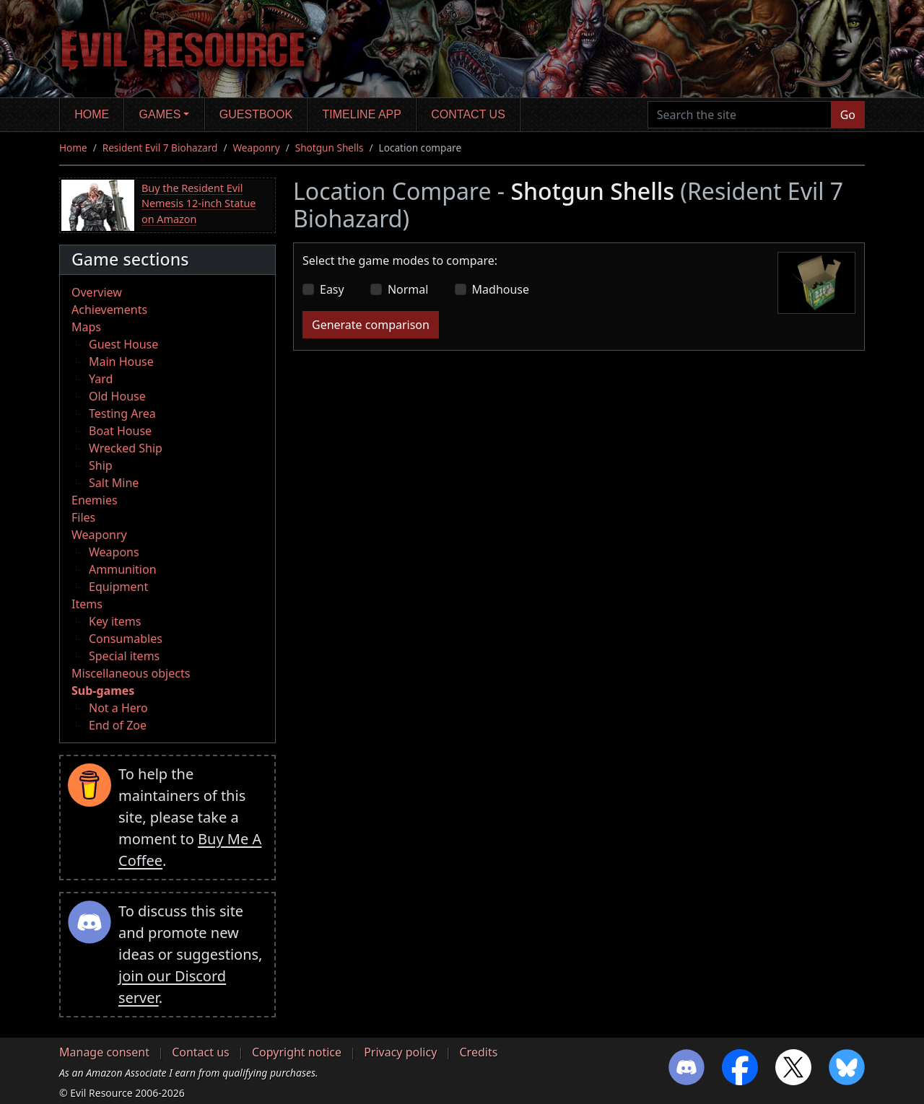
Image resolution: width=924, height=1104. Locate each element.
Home (91, 114)
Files (83, 517)
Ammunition (123, 569)
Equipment (118, 587)
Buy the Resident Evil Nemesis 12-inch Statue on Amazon (198, 203)
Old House (117, 396)
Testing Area (122, 413)
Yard (101, 379)
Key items (115, 621)
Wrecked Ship (125, 448)
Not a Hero (118, 708)
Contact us (468, 114)
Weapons (114, 552)
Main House (121, 361)
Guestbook (255, 114)
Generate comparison (371, 325)
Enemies (94, 500)
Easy (332, 289)
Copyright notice (296, 1052)
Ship (101, 465)
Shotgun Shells (329, 147)
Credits (478, 1052)
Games (160, 114)
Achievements (109, 309)
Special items (124, 656)
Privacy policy (400, 1052)
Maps (86, 327)
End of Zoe (118, 725)
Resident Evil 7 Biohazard (160, 147)
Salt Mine (114, 483)
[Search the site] (740, 114)
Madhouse (500, 289)
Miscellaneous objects (130, 673)
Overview (96, 292)
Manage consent (104, 1052)
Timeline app (362, 114)
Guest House (123, 344)
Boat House (120, 431)
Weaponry (255, 147)
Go (847, 115)
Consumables (125, 639)
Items (87, 604)
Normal (408, 289)
